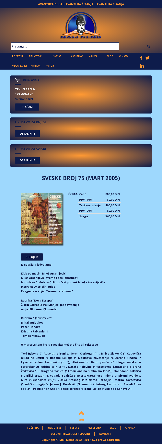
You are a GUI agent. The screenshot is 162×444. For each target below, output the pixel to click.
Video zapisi (19, 65)
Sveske (57, 56)
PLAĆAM (27, 107)
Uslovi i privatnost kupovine (70, 434)
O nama (124, 56)
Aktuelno (77, 56)
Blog (110, 56)
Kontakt (36, 65)
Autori (50, 65)
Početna (17, 56)
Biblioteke (35, 56)
